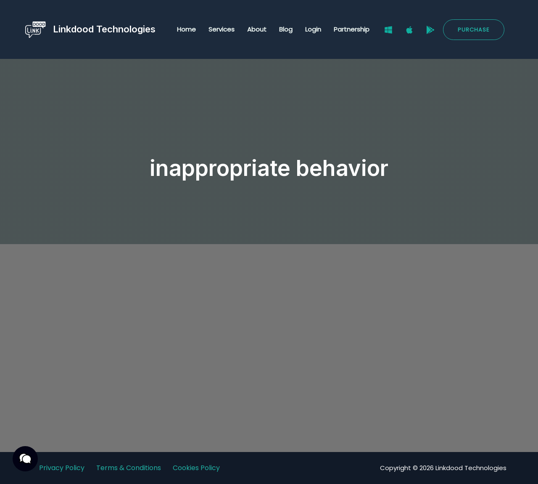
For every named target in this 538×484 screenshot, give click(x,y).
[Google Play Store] (430, 30)
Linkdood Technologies (104, 29)
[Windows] (388, 30)
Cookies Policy (196, 468)
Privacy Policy (61, 468)
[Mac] (409, 30)
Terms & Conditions (128, 468)
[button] (473, 29)
